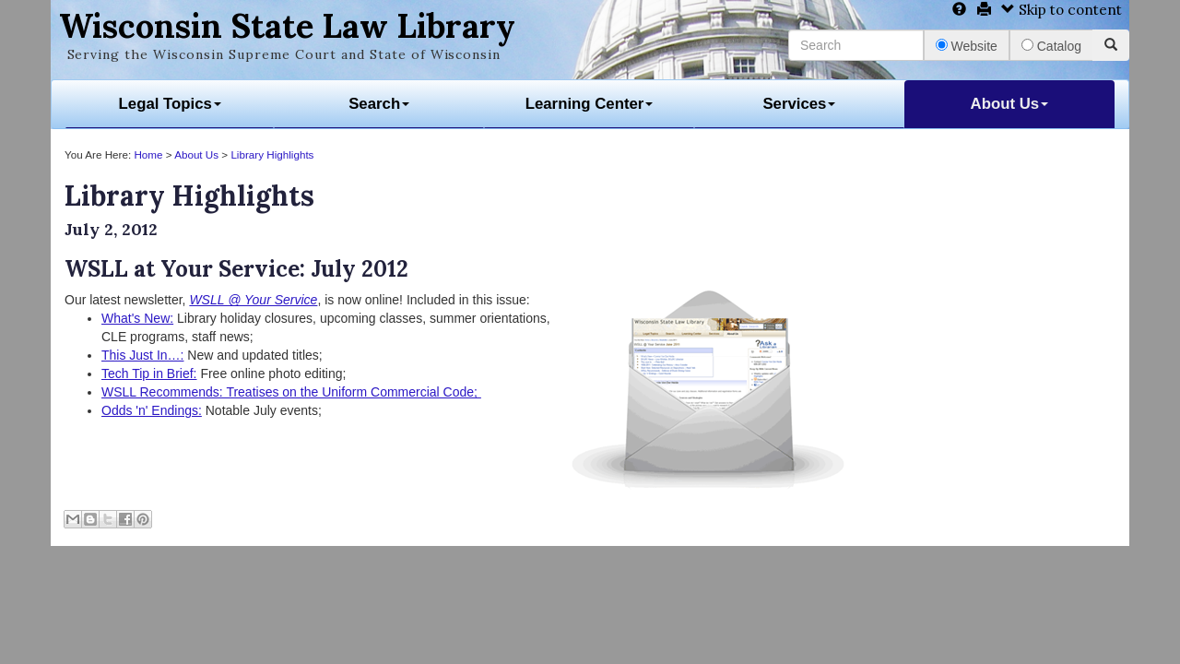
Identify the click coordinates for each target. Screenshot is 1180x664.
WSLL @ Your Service (253, 299)
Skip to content (1061, 9)
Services (798, 104)
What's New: (137, 318)
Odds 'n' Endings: (151, 410)
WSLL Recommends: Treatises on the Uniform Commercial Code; (291, 392)
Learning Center (589, 104)
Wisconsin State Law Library (287, 26)
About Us (1010, 104)
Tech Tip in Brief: (149, 373)
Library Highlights (271, 154)
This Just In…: (142, 355)
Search (378, 104)
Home (148, 154)
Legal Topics (170, 104)
